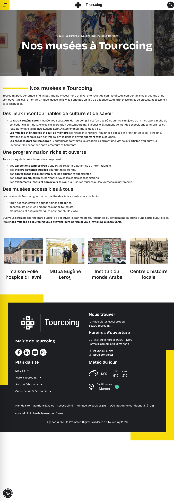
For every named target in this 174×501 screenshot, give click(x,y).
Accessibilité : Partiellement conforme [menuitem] (39, 413)
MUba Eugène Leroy (65, 274)
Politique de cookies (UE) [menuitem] (91, 405)
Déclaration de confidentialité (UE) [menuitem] (132, 405)
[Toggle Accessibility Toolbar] (7, 493)
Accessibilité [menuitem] (65, 405)
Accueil (60, 35)
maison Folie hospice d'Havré (24, 274)
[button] (171, 5)
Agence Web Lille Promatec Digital (68, 422)
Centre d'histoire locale (149, 274)
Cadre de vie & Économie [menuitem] (33, 391)
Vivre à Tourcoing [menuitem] (28, 378)
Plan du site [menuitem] (22, 405)
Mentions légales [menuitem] (43, 405)
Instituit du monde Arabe (107, 274)
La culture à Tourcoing (78, 35)
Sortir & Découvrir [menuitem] (29, 384)
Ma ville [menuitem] (22, 371)
